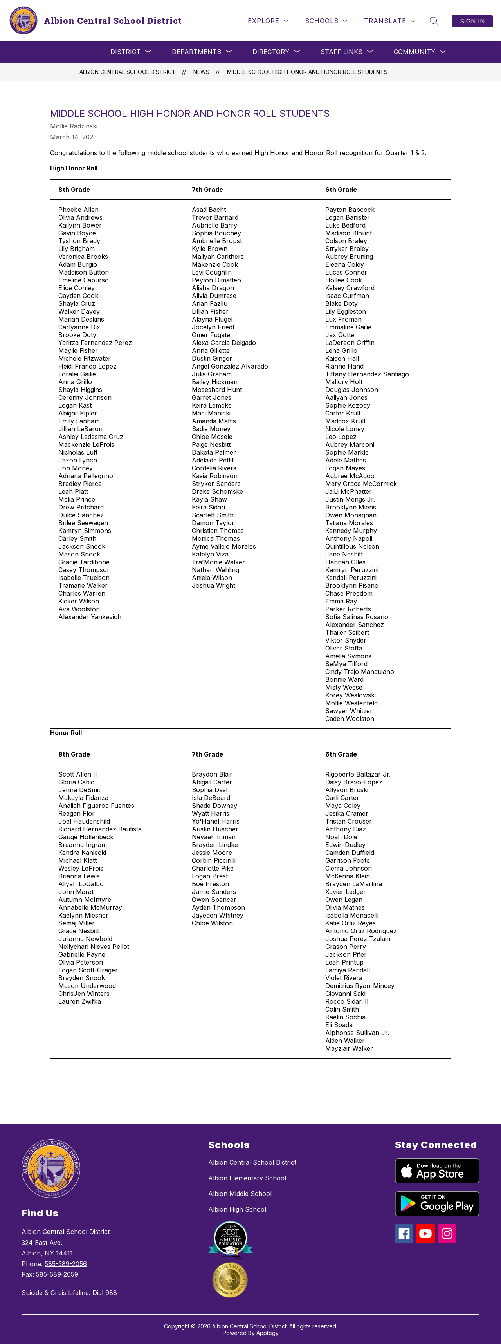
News (201, 72)
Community (414, 52)
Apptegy (267, 1333)
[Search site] (434, 21)
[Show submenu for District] (125, 51)
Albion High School (237, 1209)
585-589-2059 (57, 1274)
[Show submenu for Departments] (196, 51)
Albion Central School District (127, 72)
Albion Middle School (240, 1194)
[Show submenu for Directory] (270, 51)
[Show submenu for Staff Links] (341, 51)
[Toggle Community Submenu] (443, 52)
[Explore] (268, 21)
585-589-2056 (66, 1264)
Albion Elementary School (247, 1178)
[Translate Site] (389, 21)
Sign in (472, 21)
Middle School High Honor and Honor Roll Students (307, 72)
